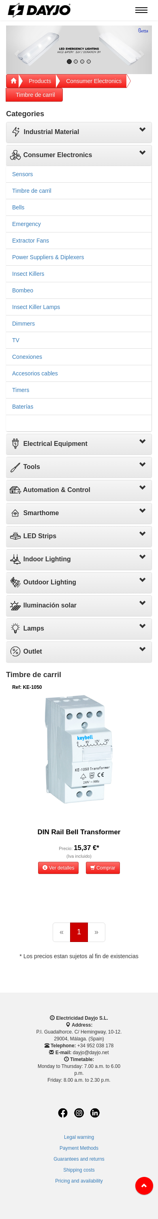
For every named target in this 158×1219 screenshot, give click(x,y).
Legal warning (79, 1137)
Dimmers (23, 323)
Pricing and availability (79, 1181)
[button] (17, 50)
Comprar (102, 868)
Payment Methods (79, 1148)
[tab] (79, 132)
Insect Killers (28, 274)
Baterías (22, 406)
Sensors (22, 174)
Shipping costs (78, 1170)
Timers (20, 390)
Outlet (25, 651)
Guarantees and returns (79, 1159)
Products (40, 81)
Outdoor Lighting (42, 582)
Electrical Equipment (48, 443)
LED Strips (32, 536)
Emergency (26, 224)
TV (15, 340)
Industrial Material (44, 131)
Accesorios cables (35, 373)
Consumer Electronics (94, 81)
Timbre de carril (35, 95)
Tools (24, 466)
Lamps (26, 628)
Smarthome (34, 512)
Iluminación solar (43, 605)
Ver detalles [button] (58, 868)
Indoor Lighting (40, 559)
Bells (18, 207)
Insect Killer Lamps (36, 307)
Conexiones (27, 357)
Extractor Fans (30, 240)
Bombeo (22, 290)
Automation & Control (49, 489)
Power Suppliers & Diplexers (48, 257)
